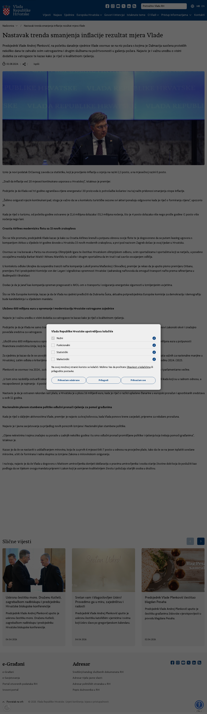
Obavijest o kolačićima (139, 366)
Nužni (60, 338)
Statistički (62, 352)
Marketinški (63, 359)
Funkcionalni (63, 345)
